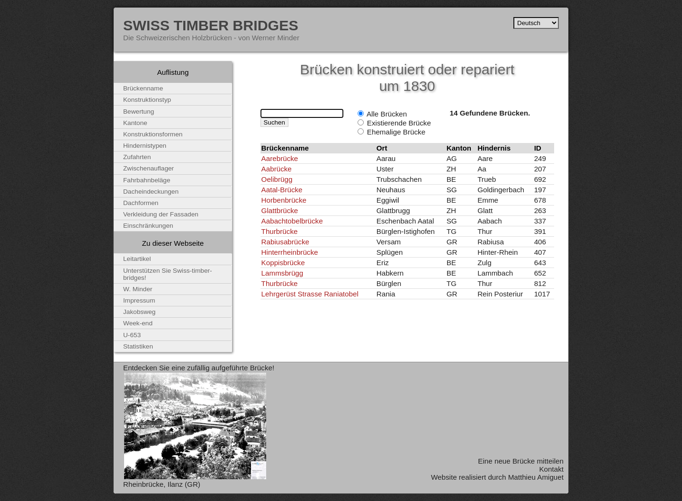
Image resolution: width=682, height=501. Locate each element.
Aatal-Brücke (282, 190)
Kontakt (551, 469)
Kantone (135, 122)
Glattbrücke (279, 210)
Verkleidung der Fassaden (160, 214)
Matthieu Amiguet (536, 477)
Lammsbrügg (282, 273)
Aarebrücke (279, 158)
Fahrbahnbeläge (146, 180)
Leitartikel (137, 258)
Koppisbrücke (283, 263)
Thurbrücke (279, 231)
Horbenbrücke (283, 200)
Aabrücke (276, 169)
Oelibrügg (277, 179)
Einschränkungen (148, 225)
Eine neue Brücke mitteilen (521, 461)
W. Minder (138, 289)
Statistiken (138, 346)
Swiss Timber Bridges (210, 25)
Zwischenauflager (148, 168)
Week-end (138, 323)
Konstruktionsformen (152, 134)
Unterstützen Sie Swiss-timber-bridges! (167, 274)
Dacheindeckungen (151, 191)
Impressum (139, 300)
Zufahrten (137, 157)
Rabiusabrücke (285, 242)
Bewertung (138, 111)
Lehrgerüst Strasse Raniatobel (310, 294)
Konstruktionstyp (147, 99)
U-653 (132, 335)
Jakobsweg (139, 311)
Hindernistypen (144, 145)
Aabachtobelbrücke (292, 221)
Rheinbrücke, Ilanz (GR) (161, 484)
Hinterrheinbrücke (289, 252)
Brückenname (143, 88)
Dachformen (140, 202)
